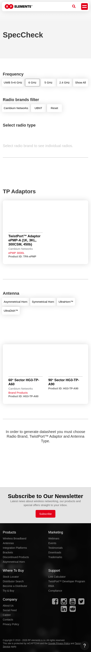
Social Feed (10, 610)
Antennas (8, 543)
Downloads (54, 552)
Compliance (55, 590)
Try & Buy (8, 590)
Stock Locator (11, 576)
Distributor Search (13, 581)
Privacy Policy (11, 624)
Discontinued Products (16, 557)
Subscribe (45, 513)
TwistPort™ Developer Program (66, 581)
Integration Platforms (15, 547)
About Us (8, 605)
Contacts (8, 619)
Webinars (53, 538)
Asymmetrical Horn (14, 561)
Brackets (8, 552)
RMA (51, 586)
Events (52, 543)
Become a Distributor (15, 586)
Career (7, 614)
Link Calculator (57, 576)
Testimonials (55, 547)
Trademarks (55, 557)
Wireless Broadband (14, 538)
